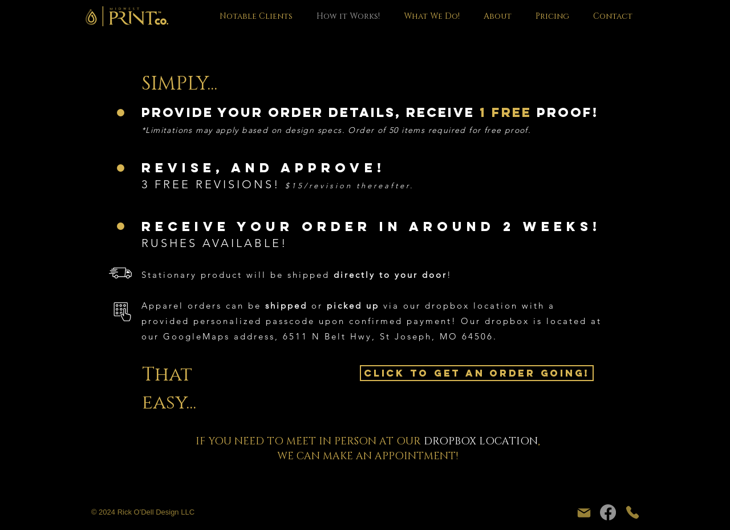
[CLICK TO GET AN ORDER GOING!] (477, 373)
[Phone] (632, 512)
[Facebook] (608, 512)
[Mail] (584, 512)
